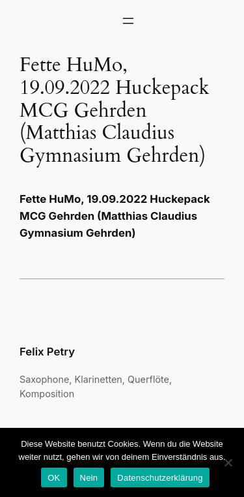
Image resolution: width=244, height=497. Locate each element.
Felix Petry (47, 351)
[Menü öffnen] (128, 21)
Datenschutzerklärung (159, 478)
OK (53, 478)
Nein (89, 478)
